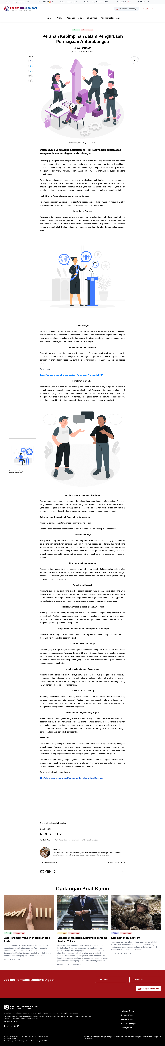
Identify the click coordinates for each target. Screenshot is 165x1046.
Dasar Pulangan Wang (22, 1041)
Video (81, 18)
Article (76, 30)
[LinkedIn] (11, 1026)
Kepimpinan (87, 30)
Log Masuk (147, 9)
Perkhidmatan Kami (110, 18)
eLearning (92, 18)
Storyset (93, 143)
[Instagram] (18, 1026)
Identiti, (83, 840)
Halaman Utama (127, 1011)
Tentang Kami (126, 1015)
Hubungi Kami (126, 1028)
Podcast (70, 18)
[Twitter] (8, 1026)
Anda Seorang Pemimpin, (69, 840)
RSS (45, 1041)
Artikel (60, 18)
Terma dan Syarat (37, 1041)
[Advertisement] (82, 796)
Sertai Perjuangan (128, 1024)
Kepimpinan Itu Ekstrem (125, 937)
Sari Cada (86, 48)
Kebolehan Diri (92, 840)
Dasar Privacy (8, 1041)
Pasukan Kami (126, 1019)
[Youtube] (15, 1026)
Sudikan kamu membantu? (12, 1021)
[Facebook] (4, 1026)
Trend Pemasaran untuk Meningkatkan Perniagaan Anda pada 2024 (71, 375)
